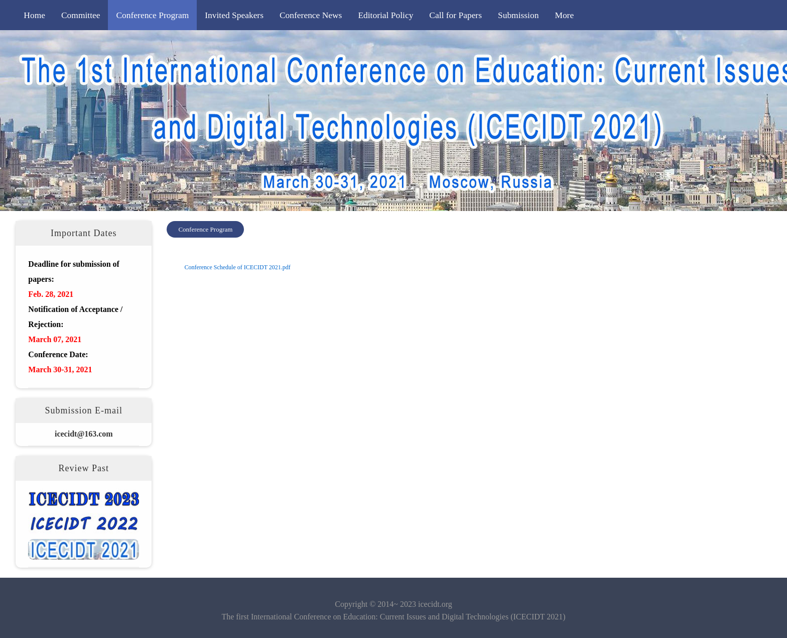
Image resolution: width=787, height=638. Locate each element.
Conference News (311, 15)
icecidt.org (435, 604)
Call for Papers (455, 15)
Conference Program (152, 15)
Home (34, 15)
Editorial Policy (385, 15)
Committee (80, 15)
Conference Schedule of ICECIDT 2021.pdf (237, 267)
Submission (518, 15)
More (564, 15)
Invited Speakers (234, 15)
